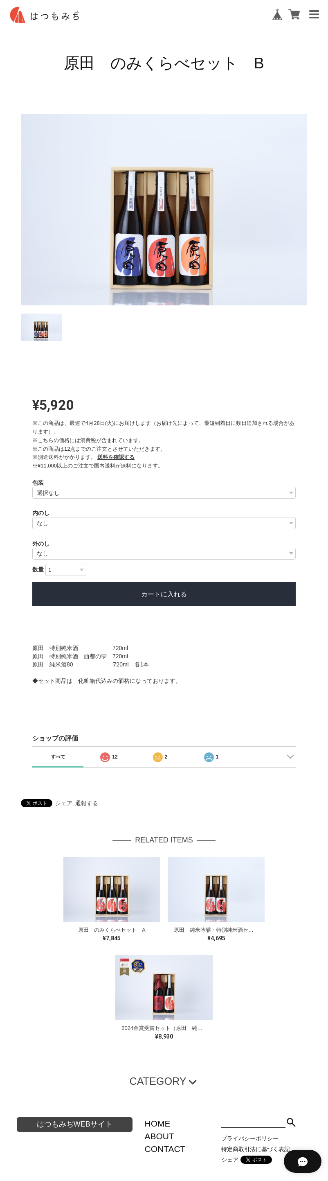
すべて (58, 757)
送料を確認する (116, 457)
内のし (40, 513)
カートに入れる (164, 594)
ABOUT (159, 1136)
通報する (86, 803)
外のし (40, 543)
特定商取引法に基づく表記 (255, 1149)
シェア (63, 803)
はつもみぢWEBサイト (74, 1124)
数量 (38, 569)
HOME (158, 1123)
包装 (38, 482)
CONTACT (165, 1149)
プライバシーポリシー (250, 1138)
